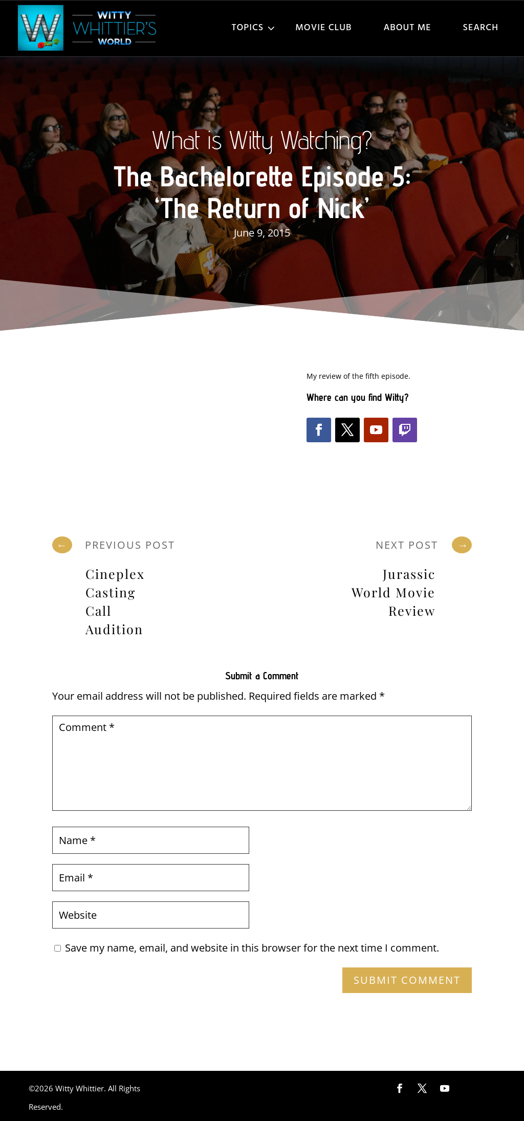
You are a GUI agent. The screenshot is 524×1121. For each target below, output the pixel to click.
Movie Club (323, 27)
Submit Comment (407, 980)
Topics (248, 27)
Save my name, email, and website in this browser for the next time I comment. (252, 948)
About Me (407, 27)
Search (480, 27)
